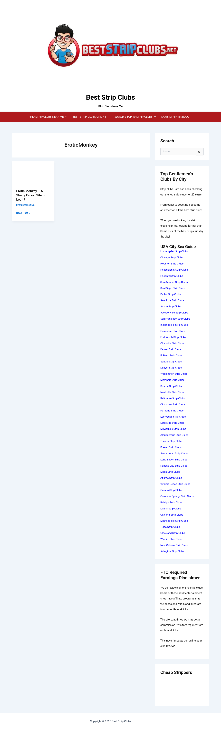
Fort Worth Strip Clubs (173, 336)
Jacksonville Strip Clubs (174, 312)
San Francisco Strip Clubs (175, 318)
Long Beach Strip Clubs (174, 458)
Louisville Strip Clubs (173, 422)
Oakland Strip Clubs (172, 513)
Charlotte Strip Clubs (172, 342)
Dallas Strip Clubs (171, 294)
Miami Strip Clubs (171, 507)
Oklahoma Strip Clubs (173, 404)
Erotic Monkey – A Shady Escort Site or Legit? (31, 195)
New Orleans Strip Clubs (175, 544)
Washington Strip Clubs (174, 373)
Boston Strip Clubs (171, 385)
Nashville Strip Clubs (172, 391)
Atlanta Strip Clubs (171, 477)
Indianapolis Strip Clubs (174, 324)
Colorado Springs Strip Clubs (177, 495)
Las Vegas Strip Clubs (173, 416)
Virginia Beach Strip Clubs (175, 483)
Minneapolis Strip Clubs (174, 519)
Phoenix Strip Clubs (172, 275)
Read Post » (23, 213)
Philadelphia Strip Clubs (174, 269)
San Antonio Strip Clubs (174, 281)
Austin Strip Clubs (171, 306)
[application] (65, 117)
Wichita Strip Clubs (171, 538)
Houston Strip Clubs (172, 263)
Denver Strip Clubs (171, 367)
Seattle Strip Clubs (171, 361)
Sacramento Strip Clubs (174, 452)
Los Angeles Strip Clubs (174, 251)
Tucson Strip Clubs (171, 440)
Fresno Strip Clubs (171, 446)
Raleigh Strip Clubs (171, 501)
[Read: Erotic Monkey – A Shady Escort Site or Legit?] (33, 172)
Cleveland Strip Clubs (173, 532)
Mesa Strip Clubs (170, 471)
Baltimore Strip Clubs (173, 397)
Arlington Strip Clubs (172, 550)
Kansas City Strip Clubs (174, 465)
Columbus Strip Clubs (173, 330)
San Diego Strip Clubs (173, 288)
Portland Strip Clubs (172, 410)
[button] (48, 117)
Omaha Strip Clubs (171, 489)
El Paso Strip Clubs (171, 355)
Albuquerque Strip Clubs (175, 434)
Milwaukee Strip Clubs (173, 428)
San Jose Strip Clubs (172, 300)
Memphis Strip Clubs (173, 379)
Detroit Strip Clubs (171, 349)
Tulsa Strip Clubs (170, 526)
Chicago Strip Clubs (172, 257)
